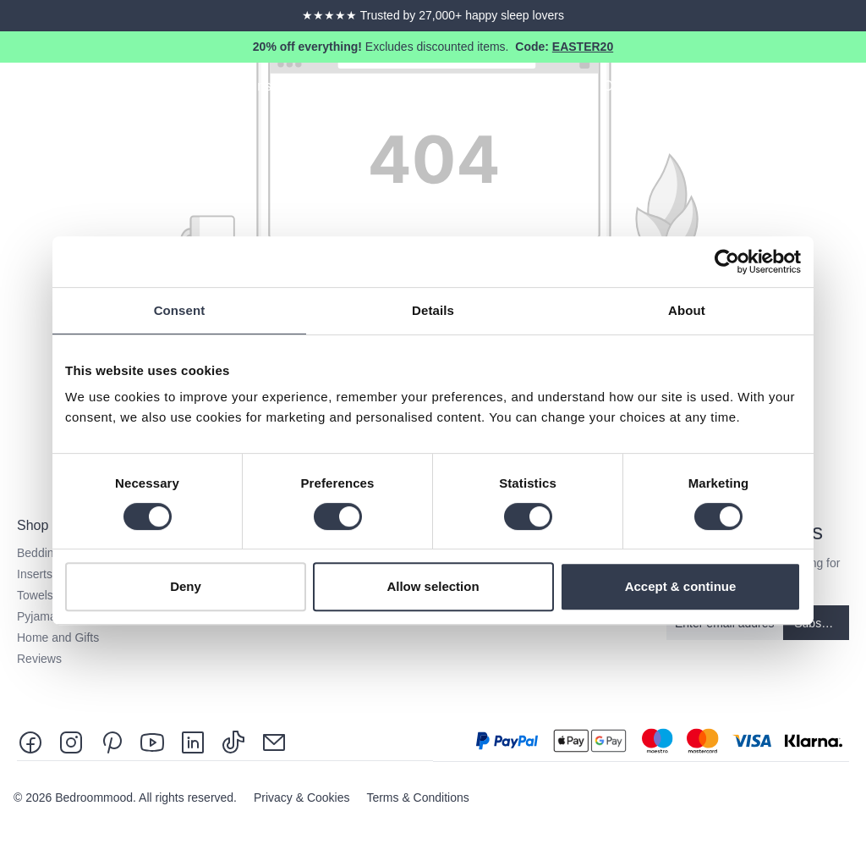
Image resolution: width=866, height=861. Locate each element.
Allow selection (432, 586)
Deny (185, 586)
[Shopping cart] (851, 89)
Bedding (38, 553)
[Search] (790, 89)
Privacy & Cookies (303, 797)
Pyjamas (40, 616)
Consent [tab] (180, 310)
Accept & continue (681, 586)
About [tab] (686, 310)
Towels (35, 595)
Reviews (39, 658)
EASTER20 (582, 46)
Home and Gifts (58, 637)
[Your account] (820, 89)
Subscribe (820, 623)
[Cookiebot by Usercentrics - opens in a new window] (727, 261)
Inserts (34, 574)
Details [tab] (433, 310)
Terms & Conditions (417, 797)
